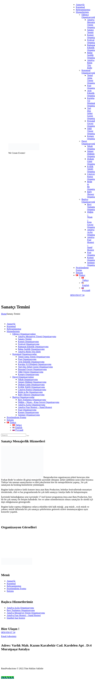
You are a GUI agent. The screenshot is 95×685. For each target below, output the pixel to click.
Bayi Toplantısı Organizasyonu (21, 610)
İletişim (10, 591)
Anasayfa (11, 581)
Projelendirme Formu (16, 588)
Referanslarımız (14, 586)
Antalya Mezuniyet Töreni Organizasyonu (26, 613)
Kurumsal (11, 583)
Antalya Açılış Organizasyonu (20, 608)
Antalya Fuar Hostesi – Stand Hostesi (24, 615)
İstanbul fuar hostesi (16, 618)
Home (4, 314)
